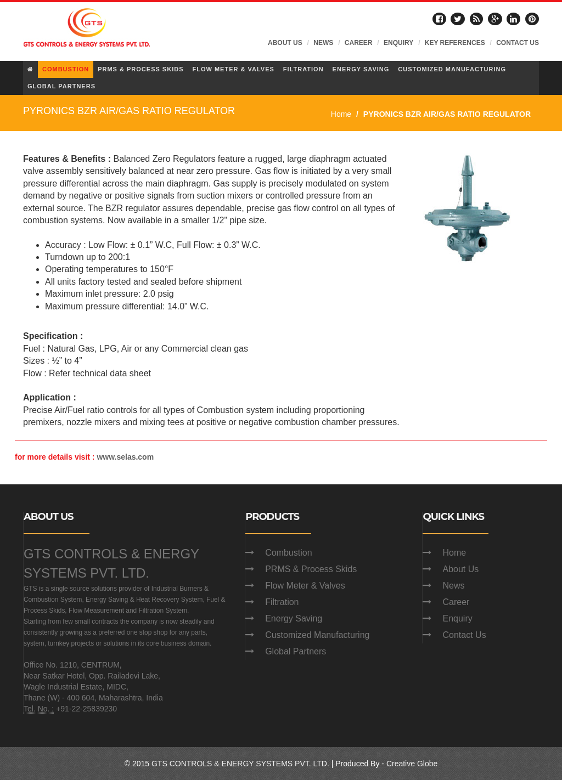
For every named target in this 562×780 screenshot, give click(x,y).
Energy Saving (293, 618)
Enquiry (457, 618)
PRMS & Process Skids (311, 569)
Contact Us (464, 635)
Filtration (282, 602)
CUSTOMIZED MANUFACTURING (452, 69)
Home (341, 114)
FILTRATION (303, 69)
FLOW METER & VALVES (233, 69)
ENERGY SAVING (361, 69)
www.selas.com (125, 457)
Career (455, 602)
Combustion (288, 552)
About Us (460, 569)
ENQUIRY (398, 43)
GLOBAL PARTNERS (61, 86)
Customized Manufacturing (317, 635)
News (453, 585)
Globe (427, 763)
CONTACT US (517, 43)
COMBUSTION (65, 69)
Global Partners (295, 651)
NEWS (323, 43)
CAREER (359, 43)
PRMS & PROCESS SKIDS (140, 69)
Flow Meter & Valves (305, 585)
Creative (400, 763)
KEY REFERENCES (455, 43)
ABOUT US (285, 43)
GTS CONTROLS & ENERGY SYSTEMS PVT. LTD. (240, 763)
